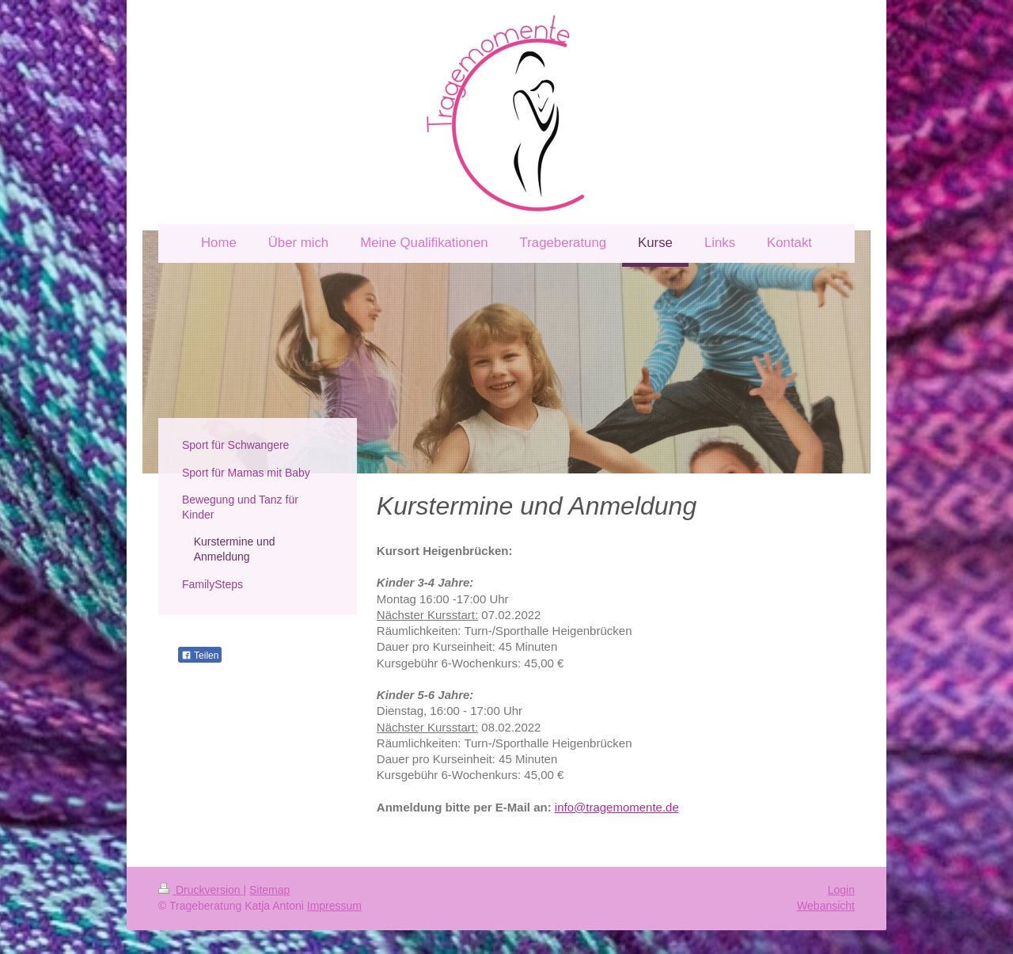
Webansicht (826, 905)
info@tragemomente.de (617, 807)
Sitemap (269, 890)
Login (841, 890)
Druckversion (200, 890)
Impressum (334, 905)
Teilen (199, 655)
